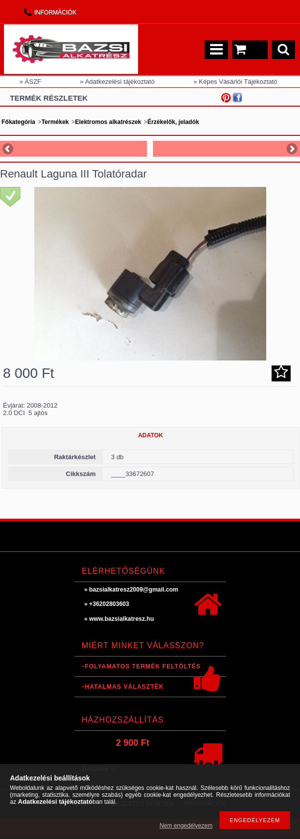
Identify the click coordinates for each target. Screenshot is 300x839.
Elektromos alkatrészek (108, 122)
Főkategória (18, 122)
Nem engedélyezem (186, 825)
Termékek (55, 122)
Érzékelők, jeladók (173, 122)
